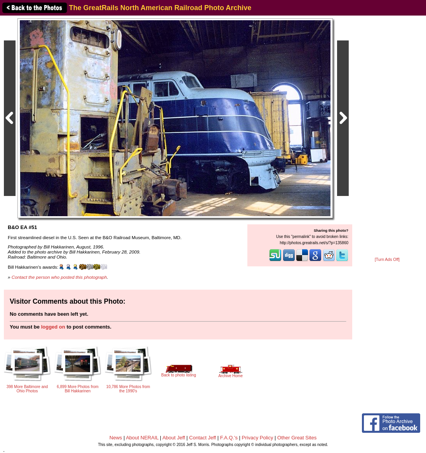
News (116, 438)
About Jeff (173, 438)
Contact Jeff (202, 438)
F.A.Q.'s (229, 438)
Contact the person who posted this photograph (59, 277)
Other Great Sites (296, 438)
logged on (53, 327)
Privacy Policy (257, 438)
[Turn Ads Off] (387, 259)
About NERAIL (142, 438)
